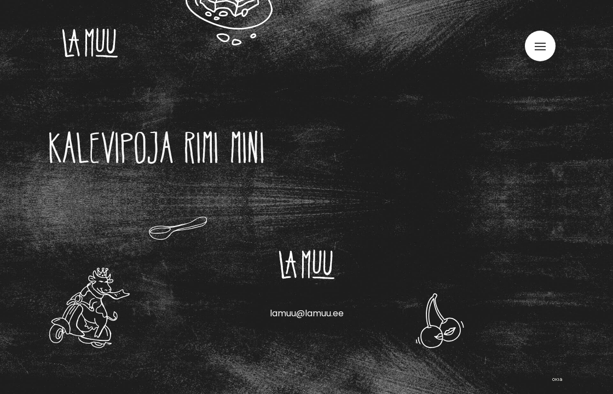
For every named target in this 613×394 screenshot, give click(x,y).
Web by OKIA (557, 379)
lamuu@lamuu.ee (307, 313)
